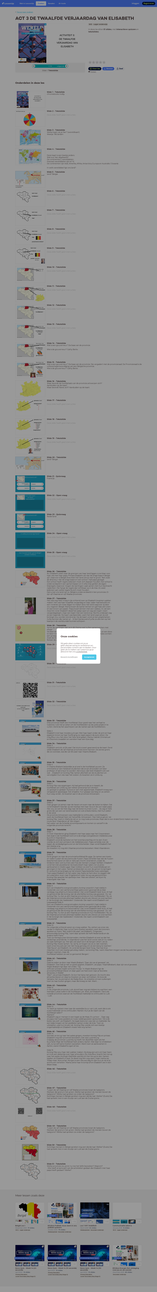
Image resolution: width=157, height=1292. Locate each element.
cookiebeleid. (81, 652)
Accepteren (89, 657)
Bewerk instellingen (69, 657)
